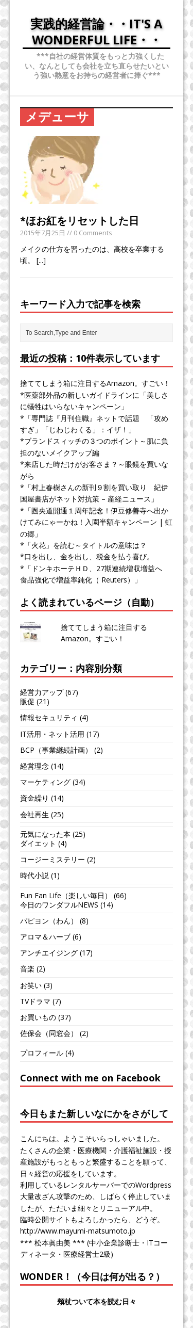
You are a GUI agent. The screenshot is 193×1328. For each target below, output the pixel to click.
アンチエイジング (49, 953)
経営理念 (34, 766)
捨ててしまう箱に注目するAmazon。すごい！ (95, 383)
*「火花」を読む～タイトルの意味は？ (83, 545)
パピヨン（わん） (49, 921)
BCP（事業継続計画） (56, 750)
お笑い (31, 985)
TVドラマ (35, 1001)
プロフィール (41, 1053)
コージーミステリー (52, 859)
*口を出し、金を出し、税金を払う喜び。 (87, 556)
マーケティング (45, 782)
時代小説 (34, 875)
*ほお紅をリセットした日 (79, 221)
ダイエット (38, 843)
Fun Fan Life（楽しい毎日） (66, 895)
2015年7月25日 (42, 232)
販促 (27, 701)
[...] (41, 260)
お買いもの (38, 1017)
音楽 (27, 969)
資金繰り (34, 798)
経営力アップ (41, 692)
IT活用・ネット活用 (52, 734)
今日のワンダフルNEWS (59, 905)
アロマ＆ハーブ (45, 937)
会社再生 (34, 814)
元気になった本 (45, 834)
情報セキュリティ (49, 717)
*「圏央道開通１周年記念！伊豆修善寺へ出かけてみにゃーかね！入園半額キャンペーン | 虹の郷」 (96, 522)
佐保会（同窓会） (49, 1033)
